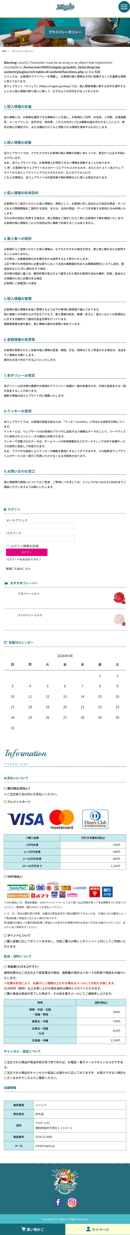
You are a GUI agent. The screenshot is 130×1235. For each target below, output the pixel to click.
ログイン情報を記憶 (23, 546)
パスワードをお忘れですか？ (23, 559)
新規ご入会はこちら (18, 569)
